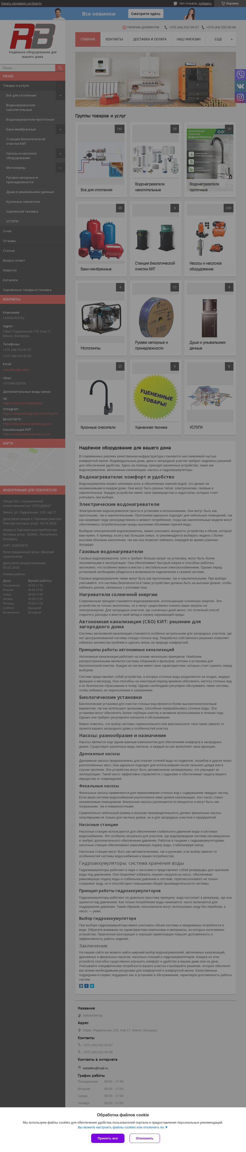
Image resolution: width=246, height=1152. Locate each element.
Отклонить (144, 1138)
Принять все (108, 1138)
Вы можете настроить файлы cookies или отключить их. (121, 1127)
